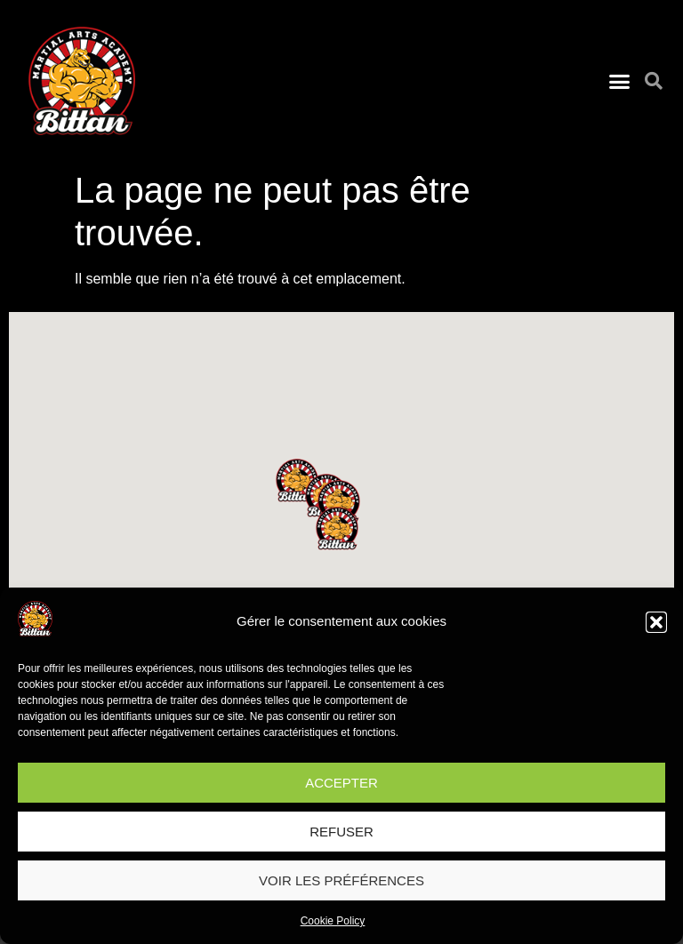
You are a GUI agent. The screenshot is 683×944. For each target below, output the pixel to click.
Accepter (341, 782)
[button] (656, 622)
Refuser (341, 831)
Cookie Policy (333, 921)
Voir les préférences (341, 880)
